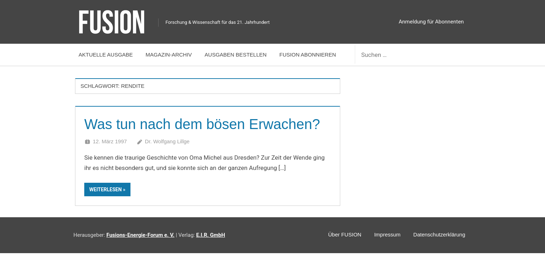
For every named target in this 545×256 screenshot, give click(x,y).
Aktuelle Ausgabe (106, 55)
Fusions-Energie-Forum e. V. (140, 235)
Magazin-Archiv (169, 55)
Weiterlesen (105, 189)
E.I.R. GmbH (210, 235)
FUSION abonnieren (307, 55)
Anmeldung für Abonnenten (431, 21)
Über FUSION (344, 234)
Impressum (387, 234)
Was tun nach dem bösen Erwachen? (202, 124)
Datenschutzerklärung (439, 234)
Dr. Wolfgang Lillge (167, 141)
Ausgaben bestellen (236, 55)
